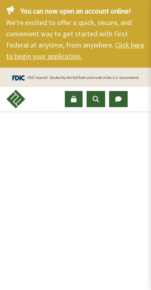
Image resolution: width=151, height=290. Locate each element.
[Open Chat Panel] (118, 99)
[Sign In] (74, 99)
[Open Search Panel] (96, 99)
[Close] (141, 10)
